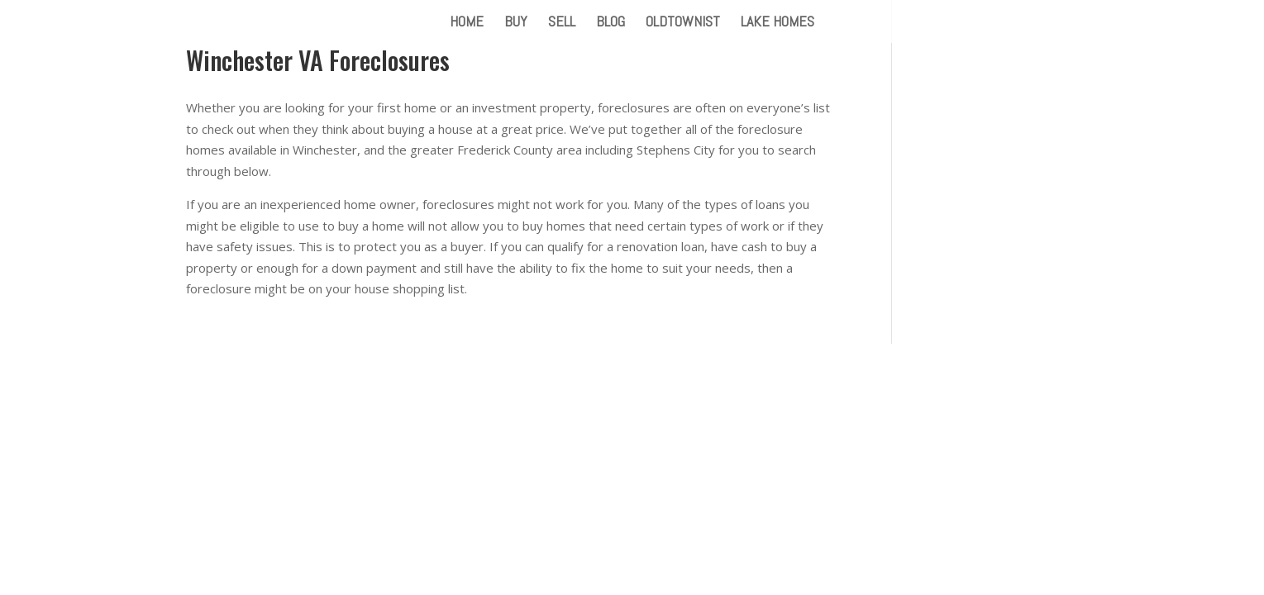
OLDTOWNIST (683, 23)
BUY (515, 23)
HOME (467, 23)
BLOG (610, 23)
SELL (561, 23)
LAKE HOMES (777, 23)
